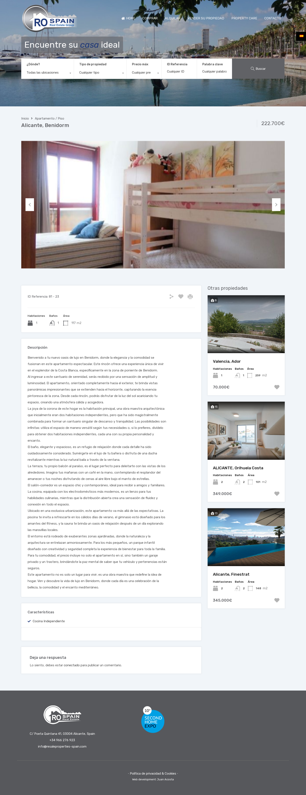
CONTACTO (272, 18)
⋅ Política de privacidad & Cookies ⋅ (153, 773)
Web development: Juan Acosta (153, 779)
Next (276, 204)
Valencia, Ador (227, 361)
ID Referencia (177, 64)
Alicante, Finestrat (231, 574)
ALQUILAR (172, 18)
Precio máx (140, 64)
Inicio (25, 118)
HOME (128, 18)
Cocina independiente (49, 621)
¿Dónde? (33, 64)
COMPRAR (150, 18)
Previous (30, 204)
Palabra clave (212, 64)
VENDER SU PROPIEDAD (206, 18)
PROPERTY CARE (244, 18)
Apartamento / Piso (49, 118)
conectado (72, 665)
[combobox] (47, 74)
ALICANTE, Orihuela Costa (238, 467)
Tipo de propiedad (92, 64)
